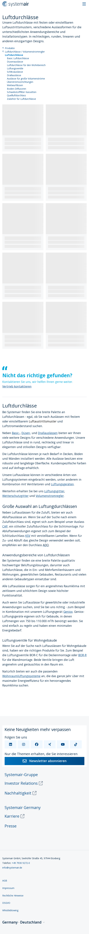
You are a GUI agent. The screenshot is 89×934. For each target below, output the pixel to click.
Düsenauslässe (15, 61)
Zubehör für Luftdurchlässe (21, 99)
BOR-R (82, 655)
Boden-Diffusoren (16, 88)
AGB (4, 880)
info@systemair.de (12, 867)
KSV (27, 536)
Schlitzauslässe (15, 71)
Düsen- (26, 433)
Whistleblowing (10, 910)
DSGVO (6, 902)
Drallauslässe (14, 75)
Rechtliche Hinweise (12, 895)
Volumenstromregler (50, 496)
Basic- (16, 433)
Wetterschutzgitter (15, 496)
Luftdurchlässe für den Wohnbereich (26, 65)
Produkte (8, 48)
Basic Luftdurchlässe (18, 58)
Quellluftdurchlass (16, 95)
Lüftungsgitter (54, 491)
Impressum (8, 888)
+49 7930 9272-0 (21, 863)
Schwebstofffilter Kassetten (21, 92)
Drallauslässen (48, 433)
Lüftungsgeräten (62, 484)
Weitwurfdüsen (15, 85)
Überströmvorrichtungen (20, 82)
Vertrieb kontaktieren (17, 386)
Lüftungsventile (15, 68)
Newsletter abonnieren (45, 761)
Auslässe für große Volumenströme (26, 78)
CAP (5, 526)
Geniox (68, 612)
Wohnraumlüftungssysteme (21, 676)
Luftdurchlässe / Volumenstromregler (23, 51)
